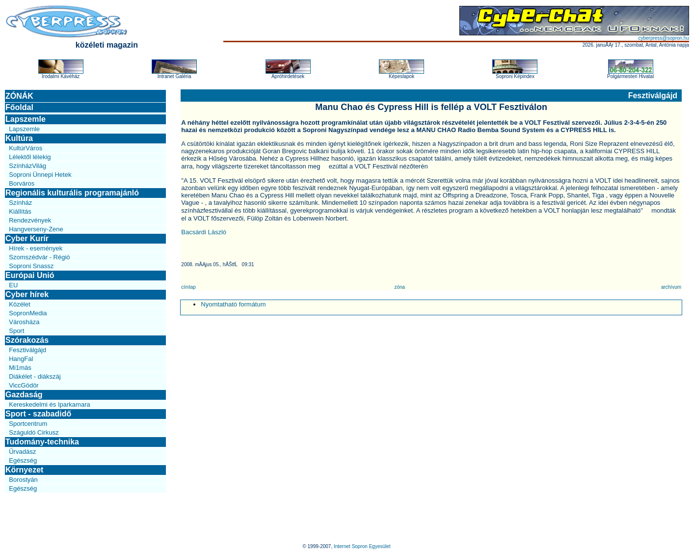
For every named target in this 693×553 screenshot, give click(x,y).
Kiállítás (20, 211)
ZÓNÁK (19, 96)
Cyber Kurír (27, 238)
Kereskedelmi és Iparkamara (49, 404)
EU (13, 285)
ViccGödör (23, 385)
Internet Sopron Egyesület (362, 546)
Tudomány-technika (42, 442)
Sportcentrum (28, 423)
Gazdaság (24, 394)
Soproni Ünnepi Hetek (40, 174)
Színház (20, 202)
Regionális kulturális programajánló (72, 193)
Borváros (21, 183)
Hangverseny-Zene (36, 229)
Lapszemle (25, 119)
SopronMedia (28, 313)
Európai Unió (29, 275)
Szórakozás (27, 340)
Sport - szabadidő (38, 414)
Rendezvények (30, 220)
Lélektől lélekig (30, 157)
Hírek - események (35, 248)
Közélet (19, 304)
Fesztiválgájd (27, 350)
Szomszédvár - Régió (39, 257)
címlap (188, 287)
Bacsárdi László (203, 232)
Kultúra (19, 138)
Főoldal (19, 107)
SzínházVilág (27, 165)
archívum (671, 287)
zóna (399, 287)
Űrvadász (22, 451)
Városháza (24, 322)
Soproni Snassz (31, 266)
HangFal (21, 358)
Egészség (23, 460)
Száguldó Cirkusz (33, 432)
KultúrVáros (25, 148)
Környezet (24, 470)
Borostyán (23, 479)
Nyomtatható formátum (233, 304)
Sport (16, 330)
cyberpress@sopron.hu (663, 38)
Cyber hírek (27, 294)
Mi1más (20, 367)
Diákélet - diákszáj (35, 376)
